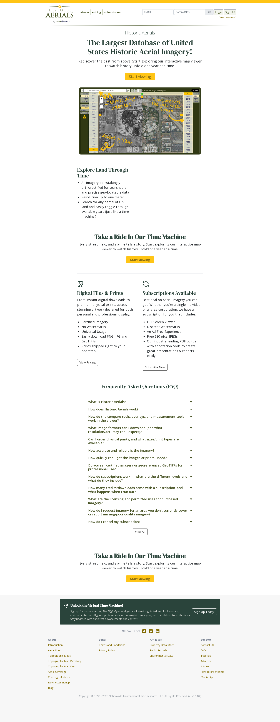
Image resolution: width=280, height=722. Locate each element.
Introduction (55, 645)
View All (140, 532)
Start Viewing (140, 260)
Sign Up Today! (204, 612)
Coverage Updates (59, 677)
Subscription (112, 12)
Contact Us (207, 645)
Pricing (96, 12)
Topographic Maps (59, 655)
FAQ (203, 650)
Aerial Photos (56, 650)
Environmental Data (161, 655)
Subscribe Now (155, 367)
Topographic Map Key (61, 666)
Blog (51, 688)
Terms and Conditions (112, 645)
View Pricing (87, 362)
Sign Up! (230, 12)
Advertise (206, 661)
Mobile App (207, 677)
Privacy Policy (107, 650)
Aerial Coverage (57, 671)
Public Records (158, 650)
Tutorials (206, 655)
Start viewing (140, 76)
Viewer (84, 12)
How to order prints (212, 671)
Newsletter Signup (59, 682)
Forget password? (227, 17)
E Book (205, 666)
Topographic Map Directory (64, 661)
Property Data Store (162, 645)
